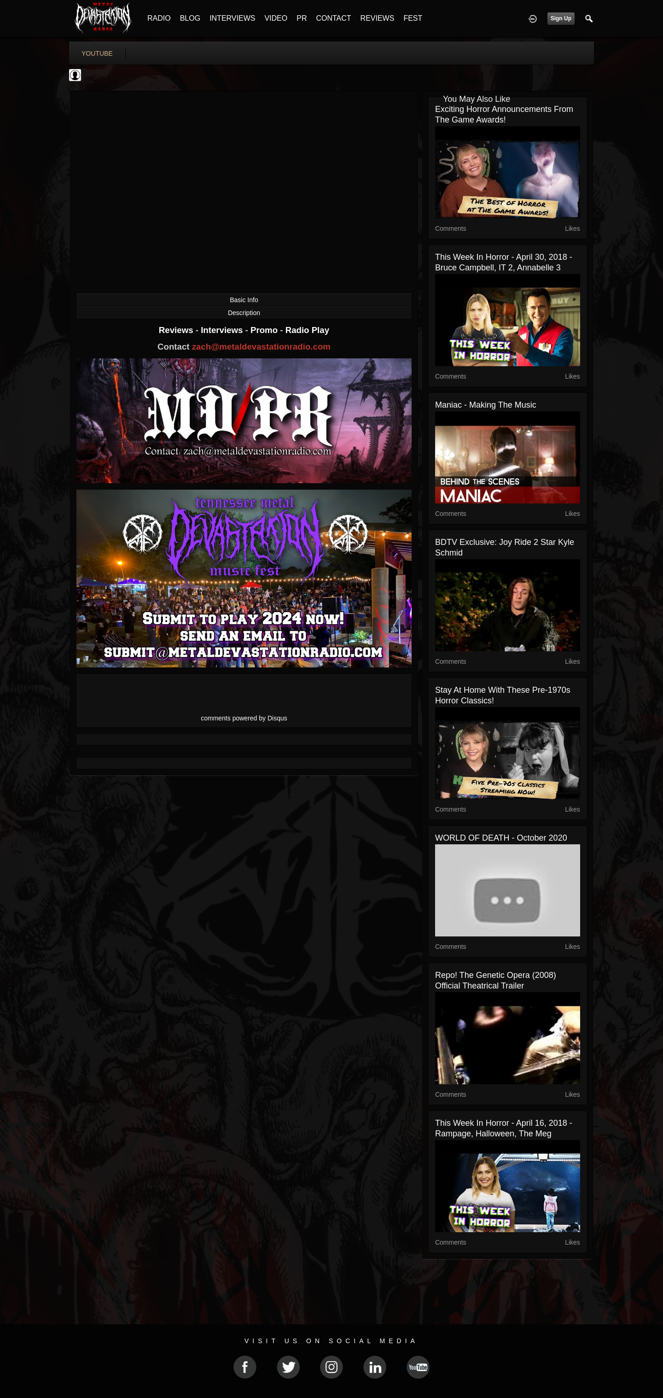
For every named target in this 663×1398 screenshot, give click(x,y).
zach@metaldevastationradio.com (261, 346)
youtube (97, 53)
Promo (265, 330)
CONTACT (333, 18)
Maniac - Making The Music (485, 404)
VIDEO (275, 18)
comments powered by (244, 718)
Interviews (223, 330)
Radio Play (307, 330)
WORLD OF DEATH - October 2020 (501, 837)
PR (302, 18)
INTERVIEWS (232, 18)
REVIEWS (378, 18)
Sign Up (561, 18)
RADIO (159, 18)
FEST (412, 18)
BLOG (190, 18)
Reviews (177, 330)
